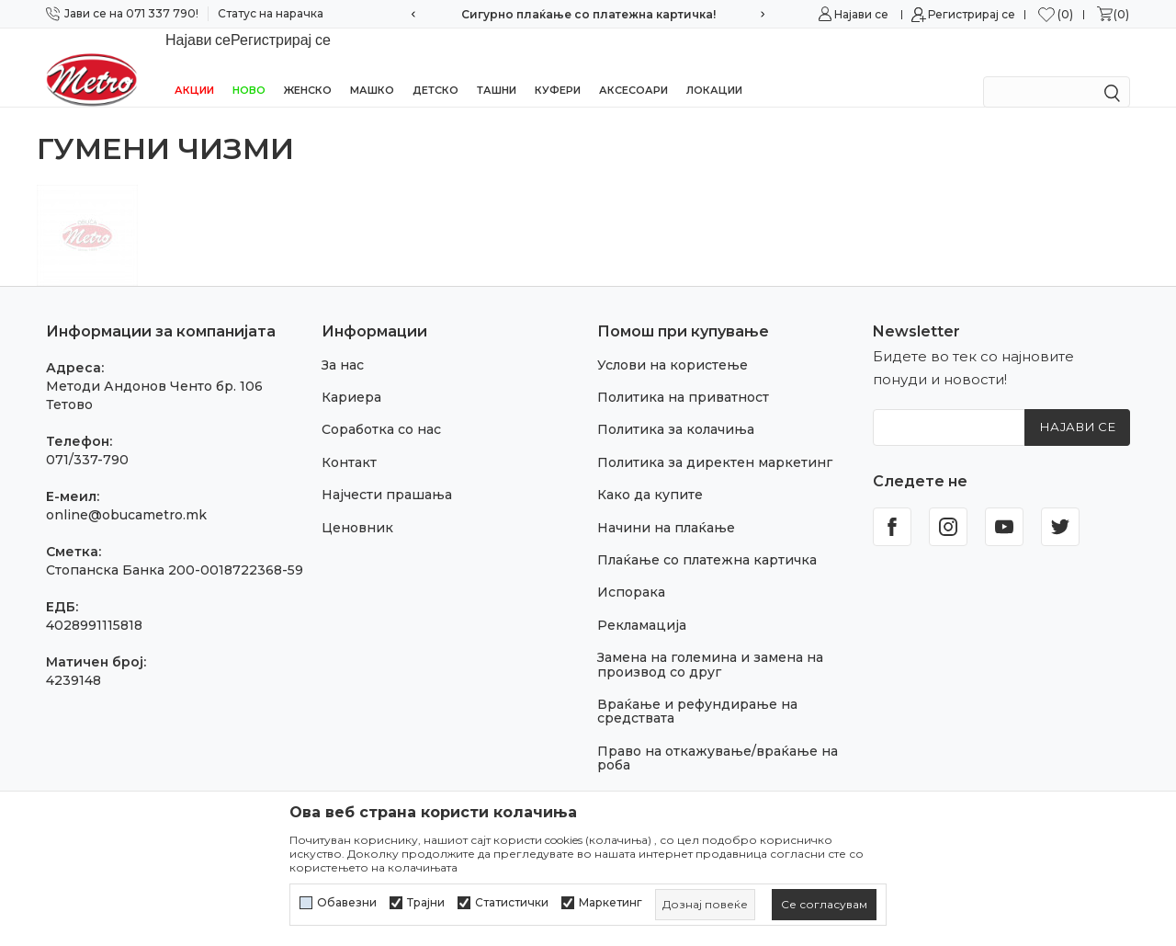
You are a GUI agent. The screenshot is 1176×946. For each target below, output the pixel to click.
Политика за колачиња (675, 405)
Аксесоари (633, 66)
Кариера (351, 373)
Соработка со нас (381, 405)
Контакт (349, 438)
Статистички (511, 902)
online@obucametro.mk (126, 491)
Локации (714, 66)
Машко (372, 66)
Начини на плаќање (666, 504)
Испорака (631, 568)
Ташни (496, 66)
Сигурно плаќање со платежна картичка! (588, 14)
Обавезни (347, 902)
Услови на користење (672, 341)
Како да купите (650, 470)
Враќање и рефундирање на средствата (697, 687)
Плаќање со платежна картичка (707, 536)
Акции (194, 66)
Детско (435, 66)
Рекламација (641, 601)
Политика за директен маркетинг (714, 438)
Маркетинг (610, 902)
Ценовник (357, 504)
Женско (308, 66)
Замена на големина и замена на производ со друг (710, 640)
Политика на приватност (683, 373)
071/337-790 (87, 435)
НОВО (249, 66)
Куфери (558, 66)
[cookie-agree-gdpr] (824, 904)
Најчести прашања (387, 470)
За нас (343, 341)
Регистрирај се (971, 14)
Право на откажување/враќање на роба (717, 734)
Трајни (426, 902)
